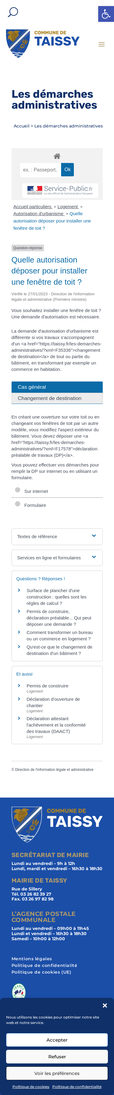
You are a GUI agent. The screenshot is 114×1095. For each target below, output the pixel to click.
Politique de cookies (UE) (41, 972)
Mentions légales (32, 959)
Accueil (21, 126)
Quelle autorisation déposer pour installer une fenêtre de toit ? (52, 221)
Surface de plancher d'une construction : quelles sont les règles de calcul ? (57, 597)
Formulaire (30, 505)
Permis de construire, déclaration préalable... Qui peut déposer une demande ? (59, 618)
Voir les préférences (57, 1073)
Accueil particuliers (33, 206)
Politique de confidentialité (77, 1086)
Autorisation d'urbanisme (39, 213)
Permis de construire (48, 685)
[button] (106, 14)
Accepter (57, 1040)
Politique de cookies (30, 1086)
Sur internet (31, 491)
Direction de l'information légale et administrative (54, 770)
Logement (68, 206)
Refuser (57, 1056)
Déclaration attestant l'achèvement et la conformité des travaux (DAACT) (56, 725)
